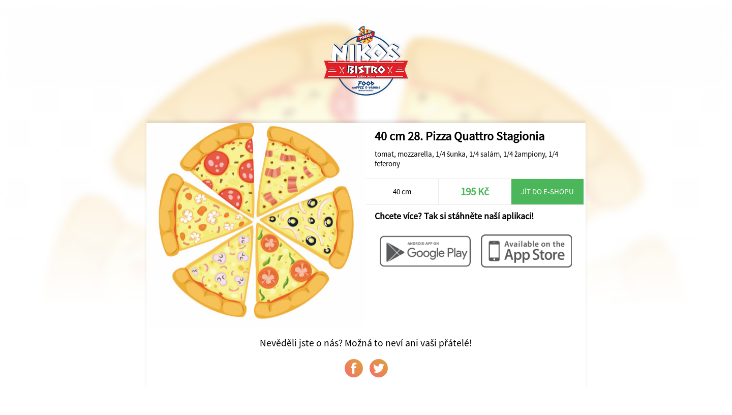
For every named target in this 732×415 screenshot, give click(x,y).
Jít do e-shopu (547, 191)
